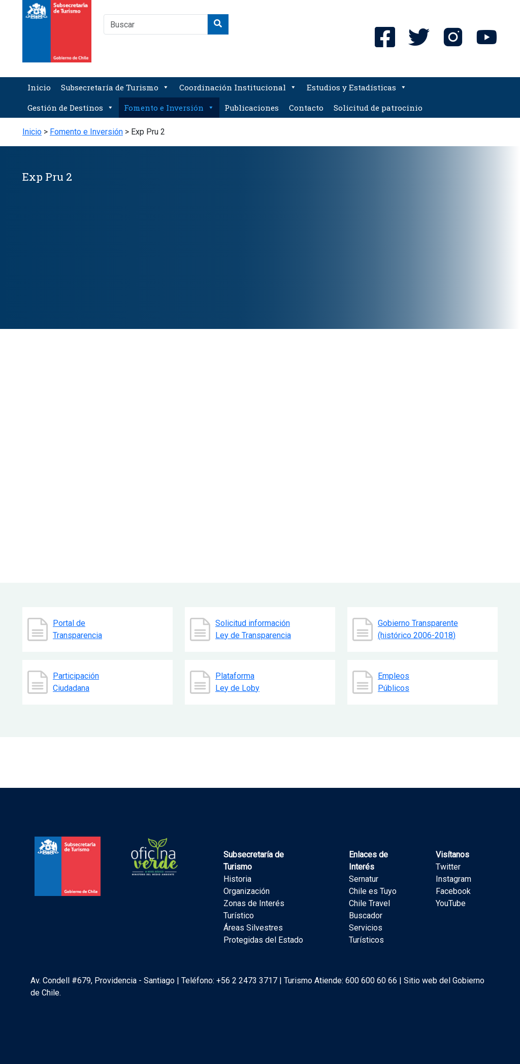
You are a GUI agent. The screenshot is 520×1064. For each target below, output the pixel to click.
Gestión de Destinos (70, 107)
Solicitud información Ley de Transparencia (253, 629)
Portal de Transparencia (77, 629)
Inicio (39, 87)
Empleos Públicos (393, 682)
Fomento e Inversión (169, 107)
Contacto (306, 108)
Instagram (453, 879)
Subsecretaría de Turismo (115, 87)
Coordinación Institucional (238, 87)
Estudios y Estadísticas (357, 87)
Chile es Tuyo (373, 891)
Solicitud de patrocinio (378, 108)
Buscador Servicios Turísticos (366, 928)
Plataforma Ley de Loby (237, 682)
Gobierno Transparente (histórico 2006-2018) (418, 629)
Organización (246, 891)
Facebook (453, 891)
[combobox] (156, 24)
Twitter (448, 867)
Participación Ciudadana (76, 682)
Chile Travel (369, 903)
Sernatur (363, 879)
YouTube (451, 903)
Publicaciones (251, 108)
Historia (237, 879)
